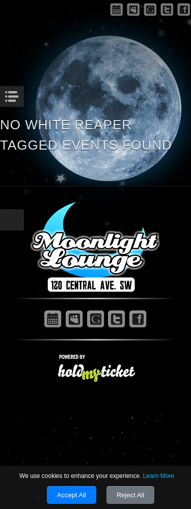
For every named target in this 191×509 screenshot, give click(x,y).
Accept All (71, 495)
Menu (22, 94)
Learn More (158, 475)
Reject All (130, 495)
